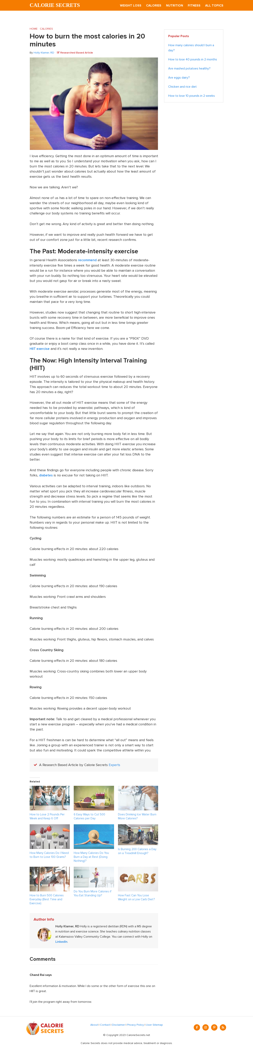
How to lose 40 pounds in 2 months (192, 60)
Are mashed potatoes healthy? (189, 69)
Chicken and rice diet (182, 87)
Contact (105, 1024)
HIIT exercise (40, 348)
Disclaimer (118, 1024)
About (94, 1024)
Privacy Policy (135, 1024)
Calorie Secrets (56, 5)
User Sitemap (154, 1024)
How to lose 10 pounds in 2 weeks (191, 96)
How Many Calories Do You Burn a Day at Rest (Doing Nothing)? (91, 856)
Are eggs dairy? (179, 78)
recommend (87, 260)
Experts (115, 764)
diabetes (46, 475)
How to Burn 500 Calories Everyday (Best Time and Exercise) (47, 898)
